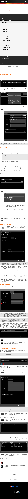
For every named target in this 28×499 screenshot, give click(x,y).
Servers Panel (5, 31)
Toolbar (4, 25)
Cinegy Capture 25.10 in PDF (14, 10)
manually (21, 366)
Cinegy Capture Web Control (7, 56)
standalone (4, 144)
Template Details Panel (6, 47)
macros (7, 320)
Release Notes (4, 63)
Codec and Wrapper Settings (7, 34)
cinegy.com (17, 489)
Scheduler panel (4, 409)
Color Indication (5, 52)
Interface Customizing (6, 54)
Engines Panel (5, 38)
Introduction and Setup (6, 16)
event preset (17, 205)
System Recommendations (6, 61)
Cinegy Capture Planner (6, 58)
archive (8, 144)
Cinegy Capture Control (6, 20)
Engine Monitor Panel (6, 43)
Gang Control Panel (6, 49)
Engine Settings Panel (6, 45)
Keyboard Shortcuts (6, 29)
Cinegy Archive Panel (6, 40)
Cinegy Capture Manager (6, 18)
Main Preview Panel (6, 36)
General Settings (5, 27)
